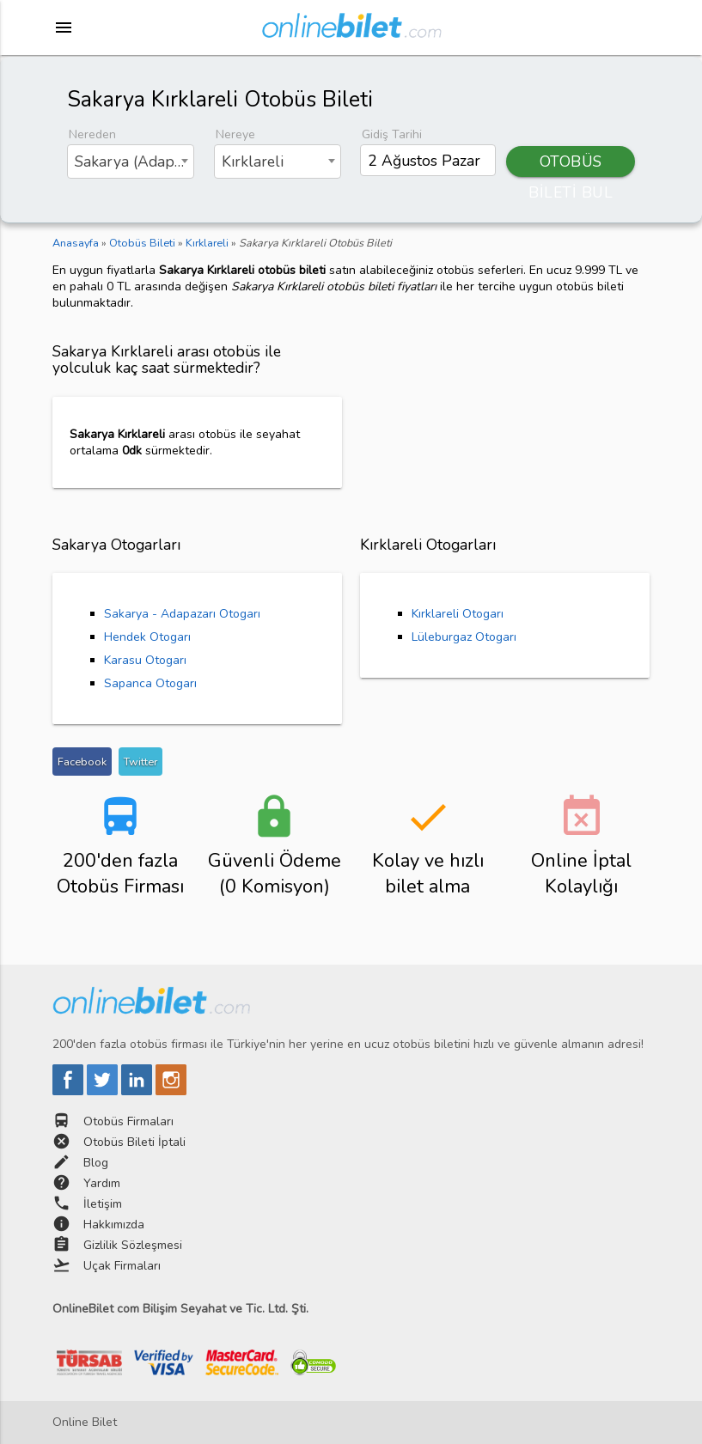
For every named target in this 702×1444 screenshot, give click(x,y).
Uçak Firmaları (122, 1266)
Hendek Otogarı (147, 637)
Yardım (101, 1183)
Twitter (140, 761)
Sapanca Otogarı (150, 683)
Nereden (92, 134)
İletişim (102, 1204)
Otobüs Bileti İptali (134, 1142)
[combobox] (130, 161)
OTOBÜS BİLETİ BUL (570, 164)
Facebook (82, 761)
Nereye (235, 134)
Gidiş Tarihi (392, 134)
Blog (95, 1163)
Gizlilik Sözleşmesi (132, 1245)
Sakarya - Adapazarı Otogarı (182, 614)
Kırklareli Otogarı (458, 614)
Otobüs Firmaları (128, 1121)
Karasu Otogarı (145, 660)
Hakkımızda (113, 1224)
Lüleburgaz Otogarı (464, 637)
